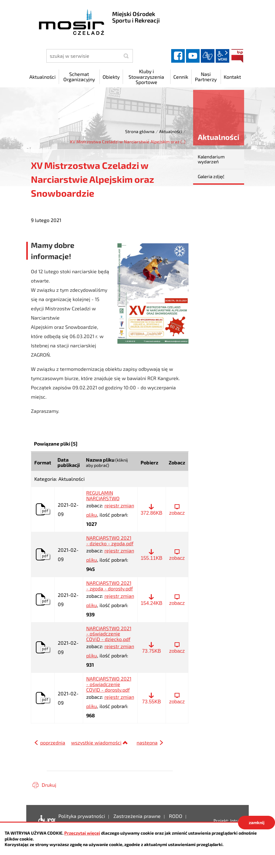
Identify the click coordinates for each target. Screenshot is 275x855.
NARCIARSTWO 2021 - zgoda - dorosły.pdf (109, 585)
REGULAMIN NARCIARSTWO (103, 495)
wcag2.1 (222, 56)
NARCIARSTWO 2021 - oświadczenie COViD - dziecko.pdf (108, 634)
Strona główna (139, 131)
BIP (237, 56)
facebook (178, 56)
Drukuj (49, 785)
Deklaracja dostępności (45, 821)
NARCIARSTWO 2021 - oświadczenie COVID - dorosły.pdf (108, 684)
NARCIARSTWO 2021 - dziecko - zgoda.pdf (109, 540)
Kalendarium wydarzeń (211, 159)
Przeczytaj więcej (82, 833)
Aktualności (170, 131)
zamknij (256, 822)
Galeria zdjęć (211, 176)
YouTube (193, 56)
